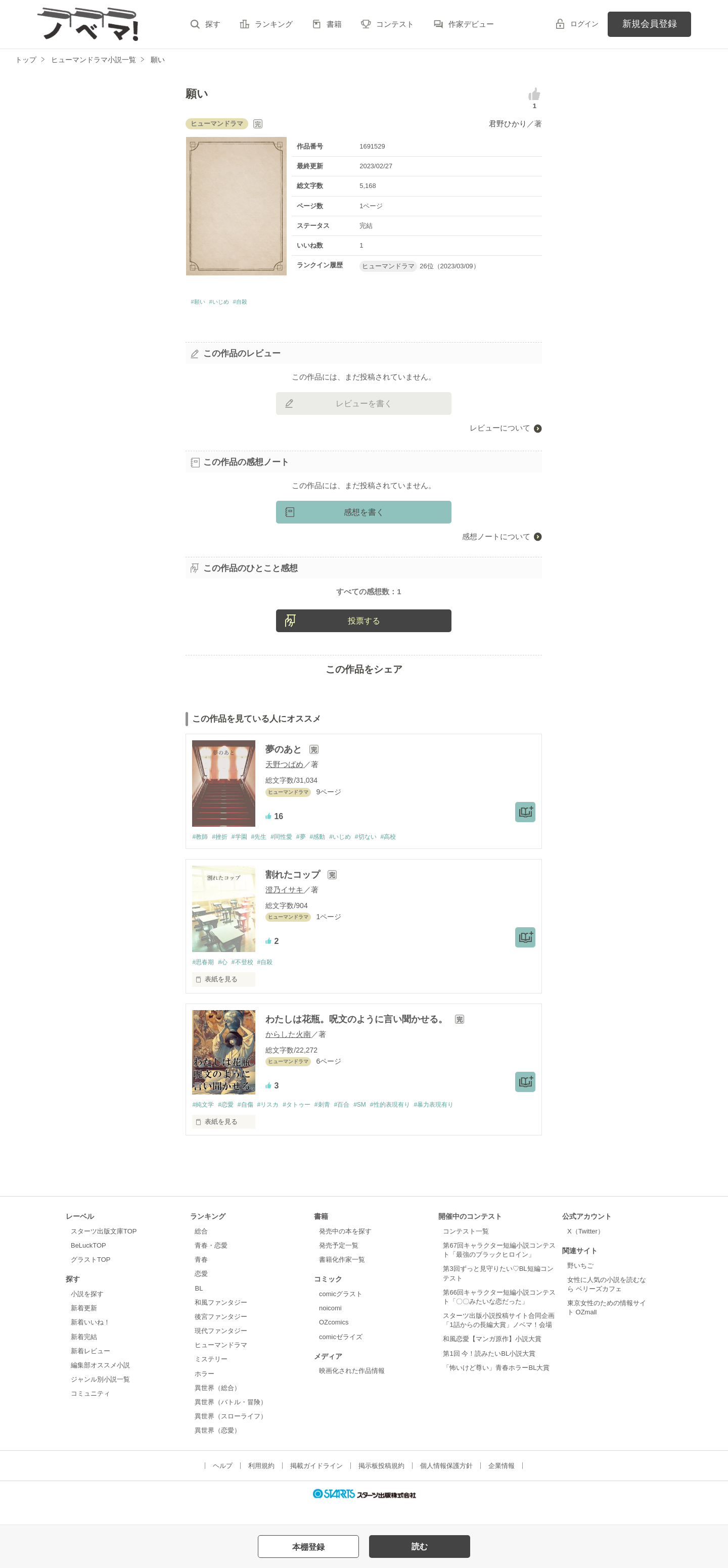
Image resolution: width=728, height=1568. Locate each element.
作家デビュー (471, 24)
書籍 (334, 24)
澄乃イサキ (284, 905)
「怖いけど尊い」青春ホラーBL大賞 (496, 1385)
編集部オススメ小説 (100, 1383)
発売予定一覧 (338, 1263)
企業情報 (501, 1483)
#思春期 (203, 978)
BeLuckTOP (88, 1263)
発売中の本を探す (345, 1249)
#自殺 (256, 303)
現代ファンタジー (221, 1348)
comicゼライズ (340, 1354)
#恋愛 (229, 1121)
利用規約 (261, 1483)
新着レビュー (90, 1368)
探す (212, 24)
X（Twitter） (585, 1249)
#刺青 (336, 1121)
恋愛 (201, 1291)
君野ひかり (508, 123)
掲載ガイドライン (316, 1483)
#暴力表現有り (459, 1121)
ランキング (274, 24)
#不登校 (247, 978)
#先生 (266, 853)
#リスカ (276, 1121)
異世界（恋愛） (218, 1448)
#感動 (332, 853)
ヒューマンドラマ (221, 1362)
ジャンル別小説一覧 (100, 1397)
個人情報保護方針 (446, 1483)
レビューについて (500, 430)
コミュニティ (90, 1411)
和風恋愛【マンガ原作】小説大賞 (492, 1356)
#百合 (358, 1121)
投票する (364, 636)
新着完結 (84, 1354)
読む (420, 1546)
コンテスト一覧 (466, 1249)
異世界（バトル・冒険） (231, 1419)
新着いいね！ (90, 1340)
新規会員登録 (649, 24)
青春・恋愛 (211, 1263)
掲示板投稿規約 (381, 1483)
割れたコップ (294, 891)
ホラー (204, 1391)
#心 (226, 978)
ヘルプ (223, 1483)
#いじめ (228, 303)
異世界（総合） (218, 1405)
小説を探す (87, 1311)
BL (199, 1305)
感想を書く (364, 515)
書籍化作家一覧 (342, 1277)
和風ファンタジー (221, 1320)
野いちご (580, 1283)
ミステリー (211, 1377)
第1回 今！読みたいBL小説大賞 (489, 1370)
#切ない (385, 853)
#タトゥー (308, 1121)
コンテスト (395, 24)
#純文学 (203, 1121)
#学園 (244, 853)
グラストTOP (90, 1277)
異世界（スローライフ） (231, 1434)
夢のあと (284, 765)
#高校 (410, 853)
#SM (378, 1121)
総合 (201, 1249)
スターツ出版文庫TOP (103, 1249)
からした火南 (288, 1051)
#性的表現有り (411, 1121)
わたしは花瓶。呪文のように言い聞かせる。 (357, 1036)
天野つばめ (284, 780)
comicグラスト (340, 1311)
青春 (201, 1277)
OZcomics (333, 1340)
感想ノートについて (496, 539)
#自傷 (251, 1121)
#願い (200, 303)
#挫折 (222, 853)
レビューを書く (364, 406)
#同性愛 (291, 853)
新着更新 (84, 1325)
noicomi (330, 1325)
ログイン (584, 24)
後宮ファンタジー (221, 1334)
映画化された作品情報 (352, 1388)
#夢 (313, 853)
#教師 (200, 853)
